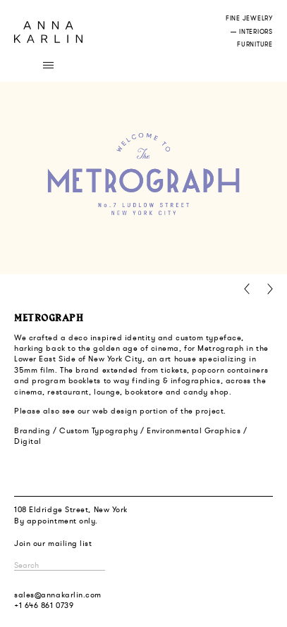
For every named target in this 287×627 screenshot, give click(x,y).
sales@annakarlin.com (58, 595)
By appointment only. (56, 521)
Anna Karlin (48, 32)
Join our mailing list (53, 543)
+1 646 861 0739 (43, 605)
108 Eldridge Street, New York (71, 509)
